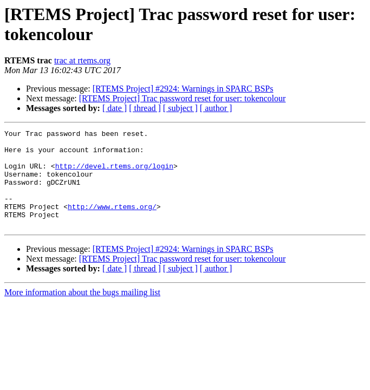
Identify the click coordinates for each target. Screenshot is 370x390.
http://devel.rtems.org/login (114, 174)
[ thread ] (145, 108)
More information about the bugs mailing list (82, 311)
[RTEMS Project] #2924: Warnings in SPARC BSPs (183, 88)
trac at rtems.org (82, 60)
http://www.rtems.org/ (112, 222)
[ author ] (216, 108)
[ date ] (114, 108)
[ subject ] (180, 108)
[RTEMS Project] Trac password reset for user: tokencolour (182, 98)
